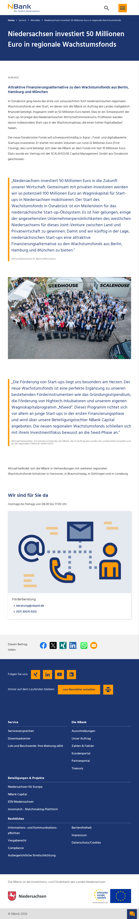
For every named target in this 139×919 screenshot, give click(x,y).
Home (11, 20)
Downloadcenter (19, 738)
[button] (122, 8)
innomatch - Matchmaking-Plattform (33, 809)
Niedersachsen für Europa (25, 786)
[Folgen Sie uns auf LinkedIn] (47, 674)
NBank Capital (17, 794)
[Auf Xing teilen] (63, 645)
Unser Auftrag (81, 738)
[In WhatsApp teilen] (83, 645)
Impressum (79, 835)
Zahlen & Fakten (83, 746)
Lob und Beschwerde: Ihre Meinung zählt (35, 746)
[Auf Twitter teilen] (53, 645)
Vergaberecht (17, 840)
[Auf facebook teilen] (43, 645)
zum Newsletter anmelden (79, 689)
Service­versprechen (21, 731)
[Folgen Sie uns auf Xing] (35, 674)
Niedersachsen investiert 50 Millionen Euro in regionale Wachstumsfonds (82, 20)
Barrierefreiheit (82, 827)
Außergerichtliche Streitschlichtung (32, 855)
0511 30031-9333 (26, 612)
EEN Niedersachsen (21, 801)
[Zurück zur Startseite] (24, 10)
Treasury (77, 768)
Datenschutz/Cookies (86, 842)
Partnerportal (81, 761)
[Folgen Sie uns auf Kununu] (71, 674)
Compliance (16, 848)
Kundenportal (81, 753)
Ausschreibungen (83, 731)
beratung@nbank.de (30, 606)
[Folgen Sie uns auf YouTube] (59, 674)
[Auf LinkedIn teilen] (73, 645)
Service (22, 20)
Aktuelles (35, 20)
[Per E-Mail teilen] (93, 645)
